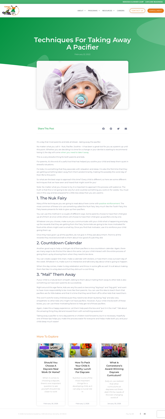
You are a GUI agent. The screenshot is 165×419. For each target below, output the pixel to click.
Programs (94, 10)
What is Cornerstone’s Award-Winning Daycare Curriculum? (114, 369)
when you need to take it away (74, 152)
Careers (120, 11)
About (81, 10)
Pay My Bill (130, 414)
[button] (103, 128)
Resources (108, 10)
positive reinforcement (109, 203)
